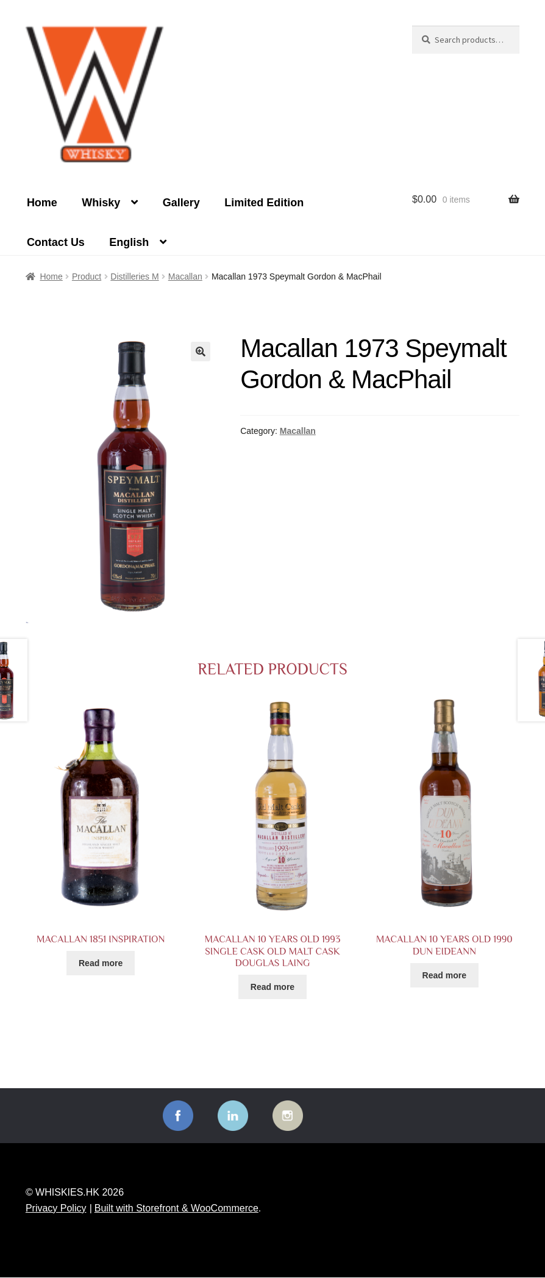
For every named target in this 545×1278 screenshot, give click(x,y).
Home (42, 203)
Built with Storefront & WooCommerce (176, 1208)
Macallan (185, 276)
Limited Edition (264, 203)
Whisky (101, 203)
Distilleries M (134, 276)
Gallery (181, 203)
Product (86, 276)
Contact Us (56, 242)
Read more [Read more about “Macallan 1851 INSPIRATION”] (101, 963)
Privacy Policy (56, 1208)
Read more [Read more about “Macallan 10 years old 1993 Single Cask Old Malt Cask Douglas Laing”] (272, 987)
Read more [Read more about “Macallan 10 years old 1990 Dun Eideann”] (444, 975)
